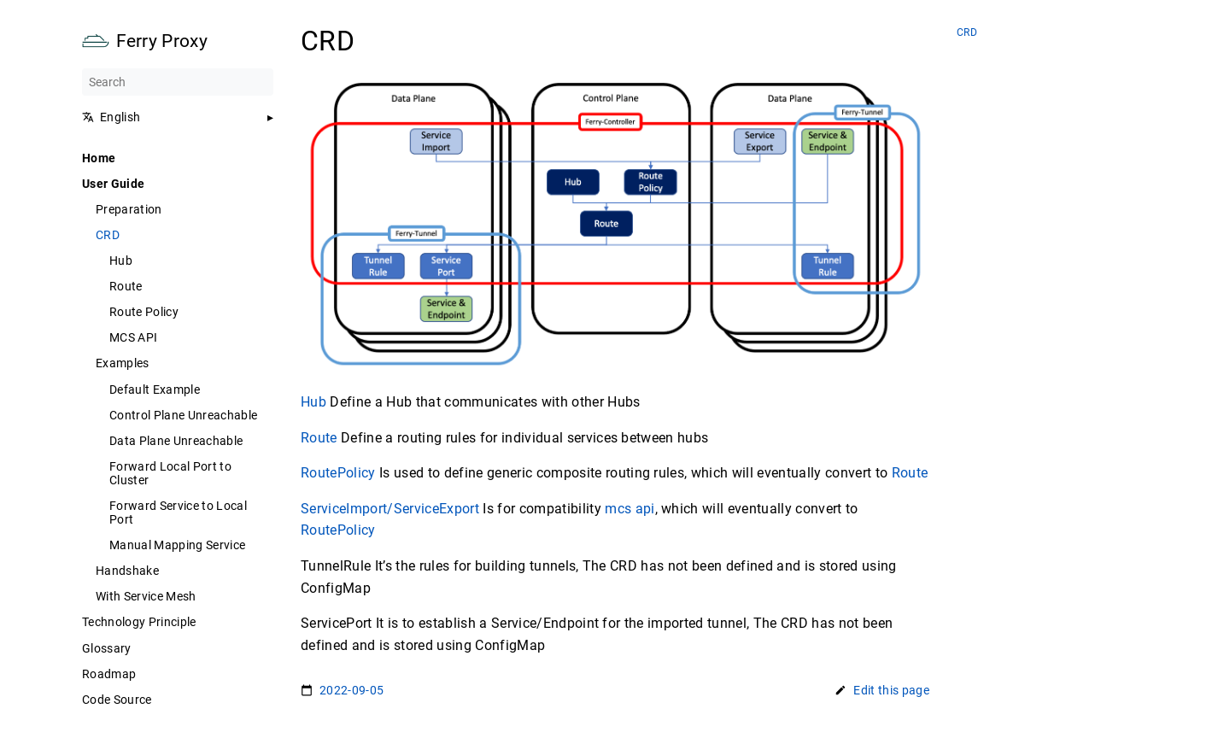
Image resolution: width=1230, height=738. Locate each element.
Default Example (154, 389)
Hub (120, 260)
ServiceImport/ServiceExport (390, 509)
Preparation (129, 209)
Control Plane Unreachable (183, 415)
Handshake (127, 570)
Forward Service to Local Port (178, 512)
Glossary (107, 648)
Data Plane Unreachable (176, 441)
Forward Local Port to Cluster (170, 473)
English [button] (111, 117)
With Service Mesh (146, 596)
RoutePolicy (338, 473)
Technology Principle (139, 622)
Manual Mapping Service (177, 545)
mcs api (629, 509)
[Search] (177, 82)
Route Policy (144, 312)
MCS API (133, 337)
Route (126, 286)
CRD (108, 235)
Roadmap (109, 674)
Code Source (117, 699)
